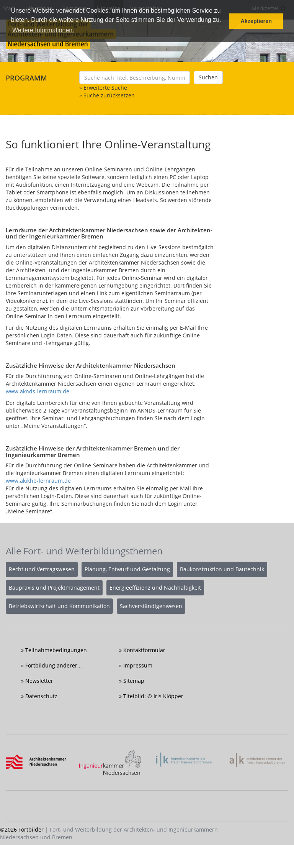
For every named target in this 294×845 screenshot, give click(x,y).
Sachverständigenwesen (151, 606)
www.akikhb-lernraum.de (38, 480)
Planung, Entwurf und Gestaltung (127, 569)
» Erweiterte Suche (103, 87)
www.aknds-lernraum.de (37, 391)
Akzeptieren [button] (256, 21)
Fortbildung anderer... (53, 665)
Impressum (137, 665)
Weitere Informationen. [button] (43, 30)
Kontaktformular (144, 650)
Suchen (208, 77)
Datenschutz (41, 696)
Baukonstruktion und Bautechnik (222, 569)
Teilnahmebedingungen (56, 650)
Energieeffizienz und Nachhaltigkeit (155, 587)
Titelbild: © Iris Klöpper (153, 696)
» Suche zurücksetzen (107, 95)
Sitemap (133, 680)
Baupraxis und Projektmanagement (54, 587)
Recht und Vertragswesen (42, 569)
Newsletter (39, 680)
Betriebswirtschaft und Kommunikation (59, 606)
